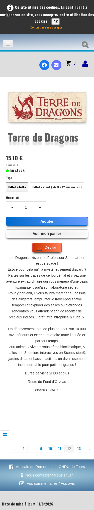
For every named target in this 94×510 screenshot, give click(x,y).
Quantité (12, 197)
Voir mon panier (47, 233)
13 (79, 448)
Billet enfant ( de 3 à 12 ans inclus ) (57, 187)
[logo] (6, 61)
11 (59, 448)
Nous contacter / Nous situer (49, 475)
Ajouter (47, 221)
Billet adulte (17, 187)
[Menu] (8, 43)
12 (69, 448)
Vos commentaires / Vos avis (51, 483)
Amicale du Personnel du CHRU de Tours (50, 466)
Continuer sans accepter (47, 27)
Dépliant (47, 247)
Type (9, 178)
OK (55, 21)
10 (50, 448)
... (32, 448)
